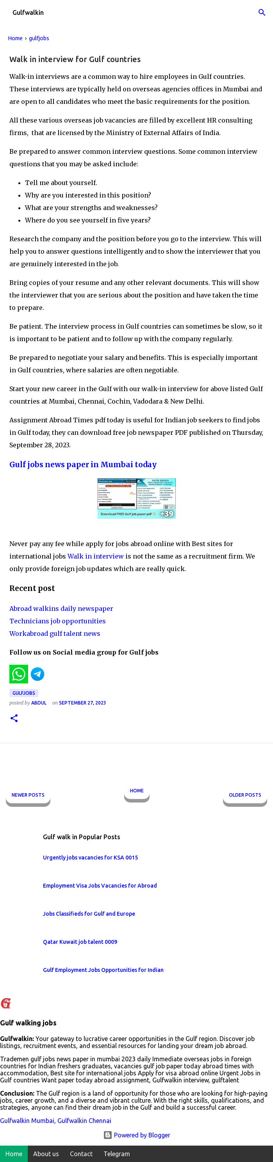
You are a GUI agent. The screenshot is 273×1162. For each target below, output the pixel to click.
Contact (81, 1153)
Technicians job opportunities (57, 621)
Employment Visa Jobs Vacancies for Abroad (100, 886)
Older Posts (245, 794)
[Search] (262, 12)
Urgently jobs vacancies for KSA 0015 (90, 857)
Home (137, 790)
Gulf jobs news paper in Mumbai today (83, 464)
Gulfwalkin (28, 12)
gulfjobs (23, 693)
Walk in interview (96, 556)
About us (46, 1153)
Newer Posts (28, 794)
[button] (14, 719)
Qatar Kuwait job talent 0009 (80, 942)
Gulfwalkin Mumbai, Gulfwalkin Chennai (55, 1120)
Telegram (116, 1153)
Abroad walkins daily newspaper (61, 608)
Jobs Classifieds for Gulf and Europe (89, 914)
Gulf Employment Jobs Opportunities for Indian (103, 970)
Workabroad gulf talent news (54, 633)
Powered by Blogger (136, 1135)
